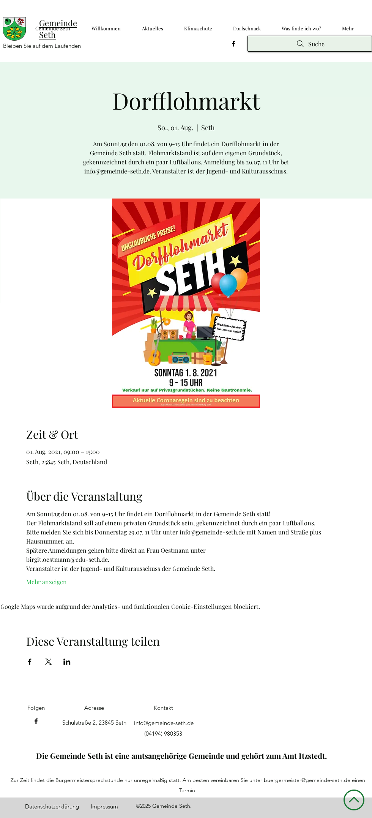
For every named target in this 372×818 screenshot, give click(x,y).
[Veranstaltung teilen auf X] (48, 662)
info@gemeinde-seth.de (164, 723)
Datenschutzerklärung (52, 806)
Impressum (104, 806)
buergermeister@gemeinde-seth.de (307, 780)
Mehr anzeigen (46, 582)
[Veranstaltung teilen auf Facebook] (29, 662)
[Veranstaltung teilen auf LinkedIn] (67, 662)
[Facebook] (233, 43)
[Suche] (309, 44)
